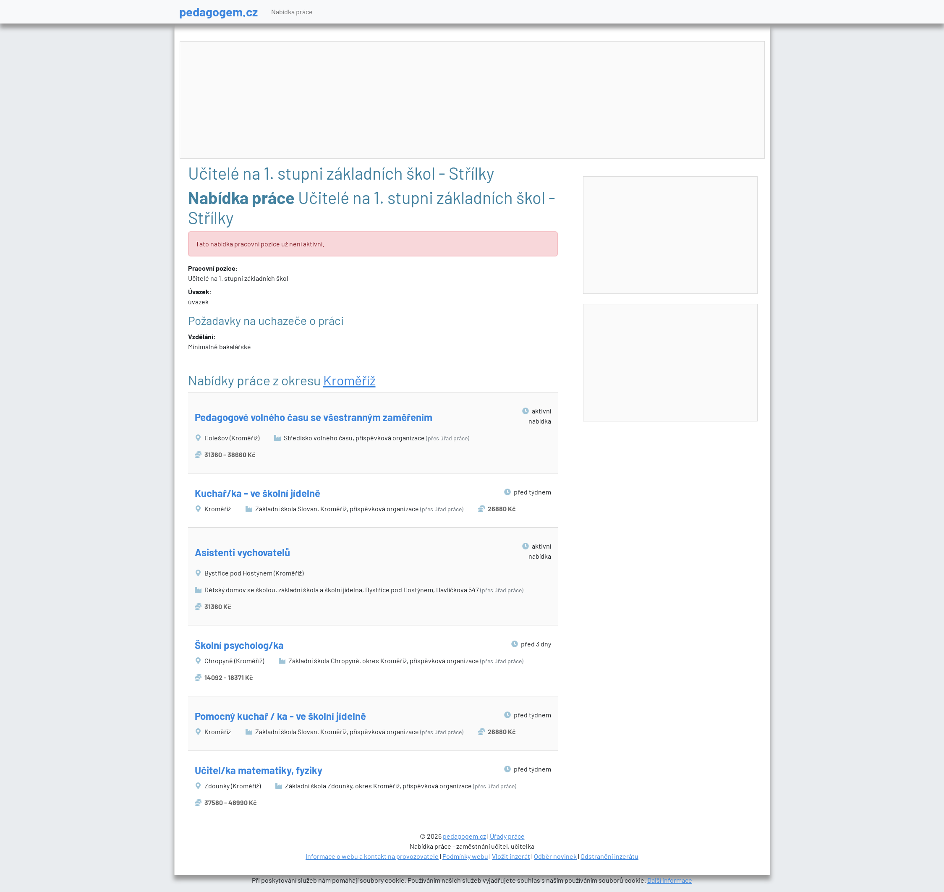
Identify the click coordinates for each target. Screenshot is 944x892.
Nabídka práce (292, 12)
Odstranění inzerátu (609, 856)
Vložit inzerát (511, 856)
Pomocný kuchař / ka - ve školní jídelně (280, 716)
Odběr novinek (555, 856)
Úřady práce (507, 836)
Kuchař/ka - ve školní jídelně (257, 493)
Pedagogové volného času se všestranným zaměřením (313, 417)
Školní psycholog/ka (239, 645)
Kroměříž (349, 380)
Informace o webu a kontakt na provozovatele (372, 856)
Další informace (669, 880)
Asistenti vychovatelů (242, 552)
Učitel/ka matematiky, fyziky (258, 770)
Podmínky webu (465, 856)
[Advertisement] (472, 100)
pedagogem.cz (218, 11)
